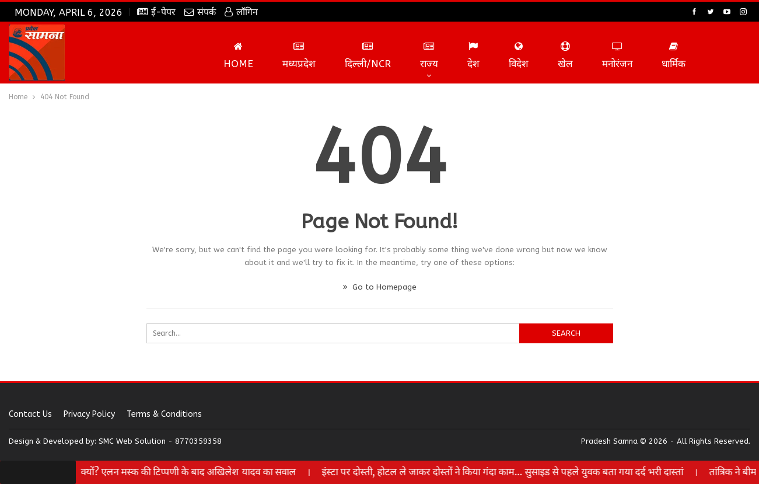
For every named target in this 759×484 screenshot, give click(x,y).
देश (473, 55)
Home (238, 55)
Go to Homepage (380, 287)
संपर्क (200, 12)
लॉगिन (241, 12)
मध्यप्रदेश (299, 55)
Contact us (30, 414)
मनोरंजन (617, 55)
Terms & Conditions (164, 414)
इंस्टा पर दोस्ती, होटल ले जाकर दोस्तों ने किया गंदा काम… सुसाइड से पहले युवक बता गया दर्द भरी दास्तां (516, 471)
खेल (565, 55)
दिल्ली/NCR (367, 55)
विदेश (518, 55)
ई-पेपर (156, 12)
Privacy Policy (89, 414)
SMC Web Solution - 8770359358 (160, 441)
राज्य (429, 55)
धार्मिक (673, 55)
